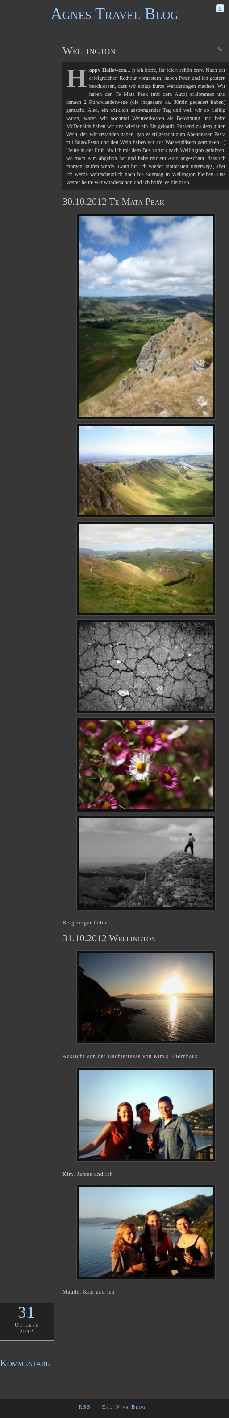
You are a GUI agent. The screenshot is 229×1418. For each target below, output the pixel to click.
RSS (85, 1407)
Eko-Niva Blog (124, 1407)
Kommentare (25, 1363)
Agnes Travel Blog (114, 14)
